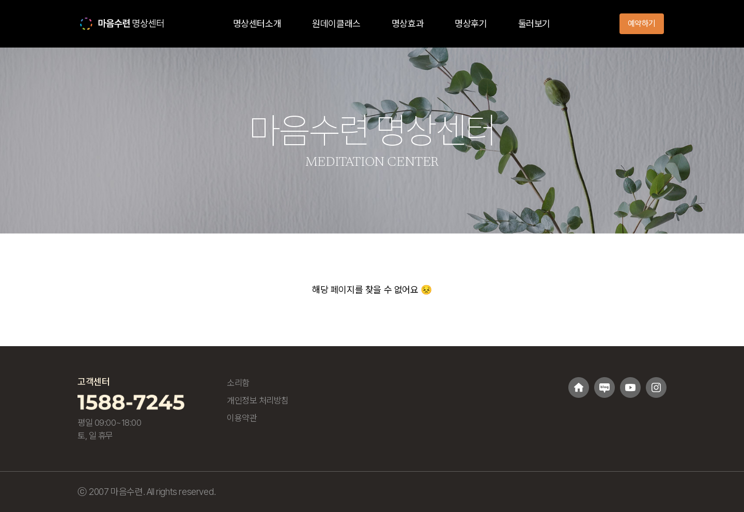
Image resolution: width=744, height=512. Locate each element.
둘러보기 (534, 23)
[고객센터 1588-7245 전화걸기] (131, 401)
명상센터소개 (257, 23)
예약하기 (642, 23)
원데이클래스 (336, 23)
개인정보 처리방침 (258, 400)
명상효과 (408, 23)
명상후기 (471, 23)
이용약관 (242, 418)
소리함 (238, 383)
